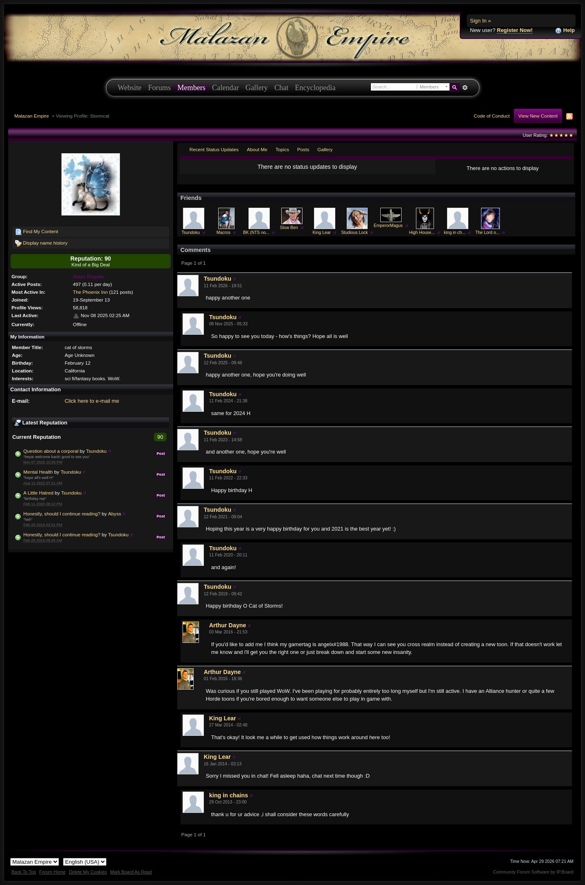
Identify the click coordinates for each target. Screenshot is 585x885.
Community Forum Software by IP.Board (533, 871)
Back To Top (23, 871)
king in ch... (454, 232)
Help (565, 30)
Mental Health (38, 471)
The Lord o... (487, 232)
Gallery (257, 88)
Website (130, 88)
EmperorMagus (388, 225)
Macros (223, 232)
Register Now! (515, 30)
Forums (159, 88)
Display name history (41, 243)
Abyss (114, 513)
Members (191, 88)
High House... (422, 232)
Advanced (465, 88)
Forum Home (52, 871)
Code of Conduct (492, 115)
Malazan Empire (31, 115)
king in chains (228, 795)
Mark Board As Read (131, 871)
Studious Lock (354, 232)
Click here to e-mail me (92, 401)
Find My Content (36, 232)
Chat (281, 88)
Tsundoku (96, 451)
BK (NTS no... (256, 232)
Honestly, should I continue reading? (61, 513)
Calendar (225, 88)
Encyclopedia (315, 88)
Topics (282, 149)
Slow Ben (289, 227)
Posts (303, 149)
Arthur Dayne (227, 625)
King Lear (322, 232)
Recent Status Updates (214, 149)
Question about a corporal (51, 451)
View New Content (538, 115)
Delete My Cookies (88, 871)
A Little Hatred (38, 492)
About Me (257, 149)
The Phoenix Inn (90, 292)
